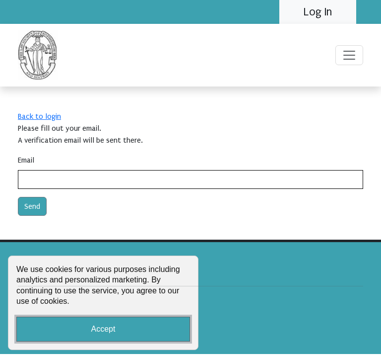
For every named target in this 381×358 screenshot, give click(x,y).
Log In (318, 11)
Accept (103, 329)
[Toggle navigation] (349, 55)
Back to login (39, 116)
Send (32, 206)
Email (26, 160)
